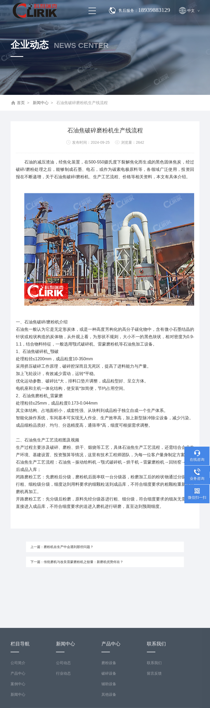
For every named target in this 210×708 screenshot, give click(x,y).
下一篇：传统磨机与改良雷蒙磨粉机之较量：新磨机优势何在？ (82, 560)
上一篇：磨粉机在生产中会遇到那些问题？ (71, 548)
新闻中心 (41, 103)
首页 (21, 103)
